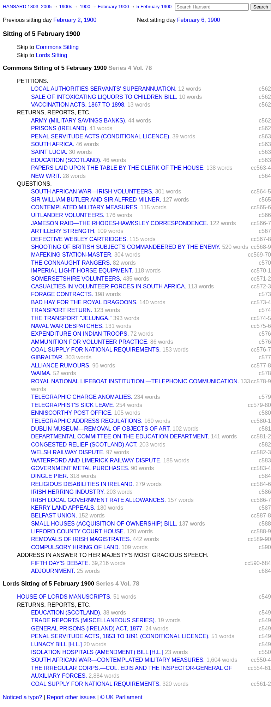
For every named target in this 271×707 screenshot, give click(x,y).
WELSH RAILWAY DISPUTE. (67, 452)
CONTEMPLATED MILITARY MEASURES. (85, 207)
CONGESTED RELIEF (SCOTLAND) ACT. (84, 445)
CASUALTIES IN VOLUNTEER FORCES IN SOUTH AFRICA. (108, 286)
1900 (86, 6)
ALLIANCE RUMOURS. (61, 366)
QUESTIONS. (34, 184)
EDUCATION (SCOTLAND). (66, 160)
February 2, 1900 (74, 20)
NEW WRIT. (46, 176)
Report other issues (71, 697)
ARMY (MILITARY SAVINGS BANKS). (79, 121)
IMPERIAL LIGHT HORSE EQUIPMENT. (82, 271)
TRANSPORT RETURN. (61, 310)
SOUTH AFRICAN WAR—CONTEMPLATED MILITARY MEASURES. (118, 660)
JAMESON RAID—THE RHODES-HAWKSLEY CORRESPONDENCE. (119, 223)
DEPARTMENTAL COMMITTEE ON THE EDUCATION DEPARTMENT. (120, 436)
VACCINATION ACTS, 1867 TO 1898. (78, 105)
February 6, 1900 (198, 20)
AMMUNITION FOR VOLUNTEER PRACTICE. (90, 342)
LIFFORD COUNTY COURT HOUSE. (78, 531)
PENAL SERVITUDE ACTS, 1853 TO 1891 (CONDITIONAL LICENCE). (120, 636)
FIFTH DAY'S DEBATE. (60, 563)
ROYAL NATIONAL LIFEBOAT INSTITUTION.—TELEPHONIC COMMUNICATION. (135, 381)
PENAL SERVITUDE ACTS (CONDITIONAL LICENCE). (101, 136)
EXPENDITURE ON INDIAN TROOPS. (80, 334)
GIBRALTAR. (47, 357)
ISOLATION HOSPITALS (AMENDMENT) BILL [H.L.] (97, 652)
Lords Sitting (51, 55)
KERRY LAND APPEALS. (63, 508)
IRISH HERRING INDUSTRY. (68, 492)
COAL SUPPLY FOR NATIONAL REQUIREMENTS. (96, 350)
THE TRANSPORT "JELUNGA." (71, 318)
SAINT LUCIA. (49, 152)
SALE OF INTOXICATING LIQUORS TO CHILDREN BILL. (104, 97)
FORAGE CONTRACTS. (62, 294)
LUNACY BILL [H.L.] (56, 644)
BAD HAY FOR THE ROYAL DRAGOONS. (84, 302)
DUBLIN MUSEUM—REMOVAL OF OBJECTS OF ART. (101, 429)
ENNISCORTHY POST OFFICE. (72, 413)
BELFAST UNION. (54, 516)
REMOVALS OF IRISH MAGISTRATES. (81, 539)
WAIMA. (41, 373)
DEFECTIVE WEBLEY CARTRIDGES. (79, 239)
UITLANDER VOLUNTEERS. (67, 215)
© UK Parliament (121, 697)
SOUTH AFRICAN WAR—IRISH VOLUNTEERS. (92, 191)
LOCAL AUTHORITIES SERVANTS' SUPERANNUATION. (103, 89)
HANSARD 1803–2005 (27, 6)
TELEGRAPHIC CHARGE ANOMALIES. (81, 397)
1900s (66, 6)
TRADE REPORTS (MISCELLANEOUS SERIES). (93, 620)
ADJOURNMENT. (53, 571)
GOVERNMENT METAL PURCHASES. (80, 468)
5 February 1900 (154, 6)
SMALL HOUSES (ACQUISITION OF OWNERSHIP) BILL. (104, 524)
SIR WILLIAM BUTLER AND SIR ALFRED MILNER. (96, 200)
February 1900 (114, 6)
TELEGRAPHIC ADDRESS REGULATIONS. (87, 421)
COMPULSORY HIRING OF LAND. (75, 547)
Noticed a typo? (22, 697)
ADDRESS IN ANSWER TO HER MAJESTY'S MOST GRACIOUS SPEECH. (113, 555)
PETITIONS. (32, 81)
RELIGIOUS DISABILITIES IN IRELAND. (82, 484)
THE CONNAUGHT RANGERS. (71, 263)
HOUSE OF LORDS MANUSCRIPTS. (64, 597)
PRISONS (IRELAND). (59, 128)
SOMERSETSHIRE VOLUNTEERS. (76, 279)
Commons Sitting (57, 47)
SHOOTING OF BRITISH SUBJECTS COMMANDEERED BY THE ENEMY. (126, 247)
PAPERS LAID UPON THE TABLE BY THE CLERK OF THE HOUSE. (118, 168)
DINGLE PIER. (49, 476)
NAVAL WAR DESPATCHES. (67, 326)
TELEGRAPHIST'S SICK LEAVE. (73, 405)
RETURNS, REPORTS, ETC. (54, 112)
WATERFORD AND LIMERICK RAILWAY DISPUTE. (96, 460)
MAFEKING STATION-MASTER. (72, 255)
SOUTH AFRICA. (52, 144)
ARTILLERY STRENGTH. (63, 231)
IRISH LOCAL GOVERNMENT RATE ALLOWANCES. (98, 500)
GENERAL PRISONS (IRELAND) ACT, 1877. (87, 628)
